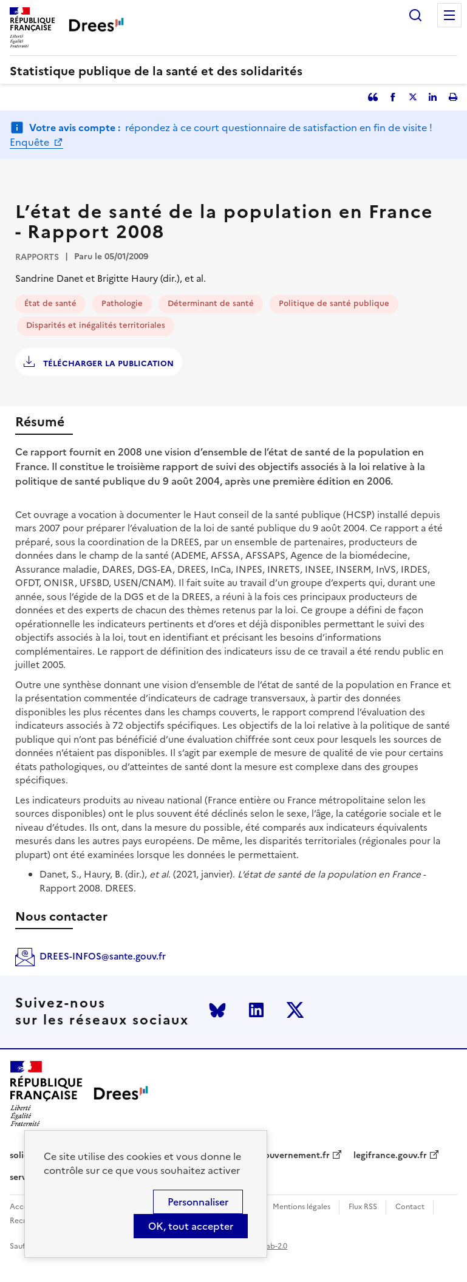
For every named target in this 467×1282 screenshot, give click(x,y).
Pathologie (122, 303)
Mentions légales (301, 1207)
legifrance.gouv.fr (390, 1156)
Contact (409, 1207)
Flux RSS (363, 1207)
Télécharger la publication (107, 363)
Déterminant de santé (211, 303)
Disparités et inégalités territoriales (95, 325)
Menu (449, 15)
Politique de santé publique (334, 303)
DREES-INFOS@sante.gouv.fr (102, 956)
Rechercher (415, 15)
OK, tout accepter (190, 1226)
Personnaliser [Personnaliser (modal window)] (198, 1202)
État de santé (50, 303)
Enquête (31, 142)
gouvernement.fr (294, 1156)
